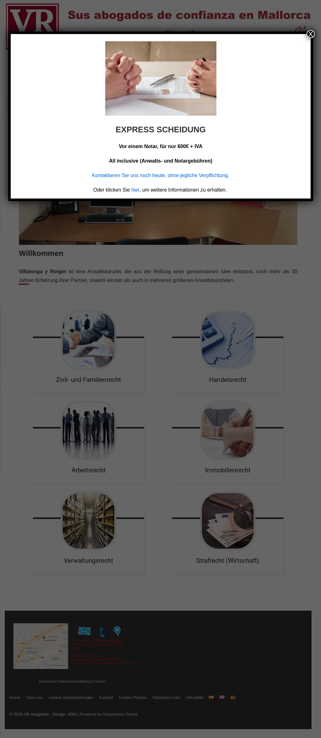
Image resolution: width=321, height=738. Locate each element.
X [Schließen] (310, 34)
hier (135, 190)
